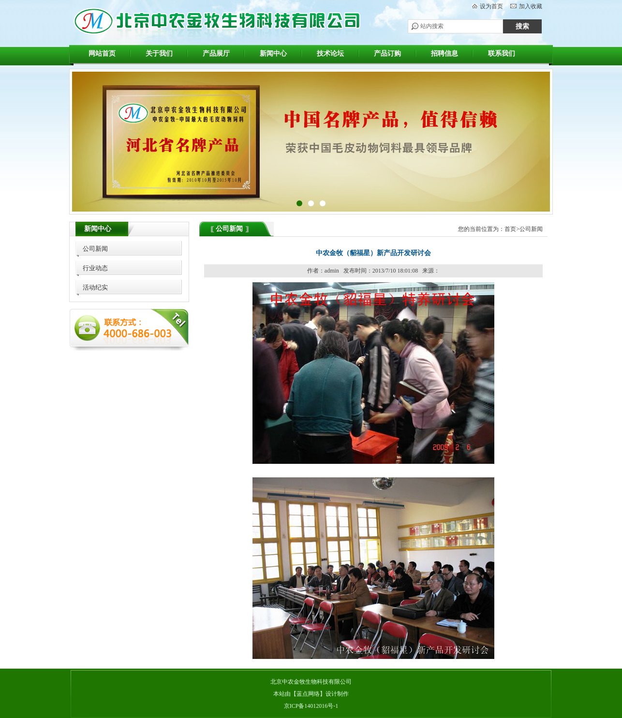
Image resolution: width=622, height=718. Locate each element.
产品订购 (387, 53)
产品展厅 (216, 53)
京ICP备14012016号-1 (311, 706)
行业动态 (95, 268)
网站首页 (102, 53)
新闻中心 (273, 53)
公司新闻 (95, 248)
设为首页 (491, 6)
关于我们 (159, 53)
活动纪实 (95, 287)
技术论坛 (330, 53)
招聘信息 (444, 53)
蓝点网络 (308, 693)
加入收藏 (530, 6)
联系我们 (501, 53)
